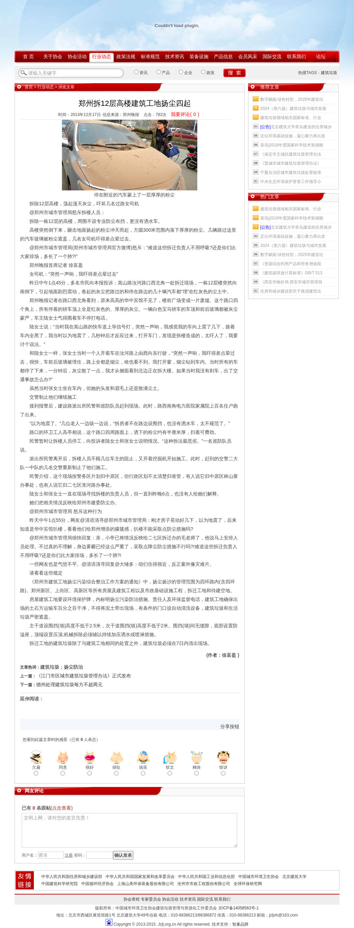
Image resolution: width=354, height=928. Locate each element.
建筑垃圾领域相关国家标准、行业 (290, 117)
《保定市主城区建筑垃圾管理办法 (290, 154)
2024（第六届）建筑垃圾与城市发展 (293, 108)
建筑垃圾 (329, 72)
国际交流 (272, 56)
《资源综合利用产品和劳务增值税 (290, 263)
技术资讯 (174, 56)
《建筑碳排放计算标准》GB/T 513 (291, 273)
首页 (29, 87)
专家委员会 (151, 899)
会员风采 (247, 56)
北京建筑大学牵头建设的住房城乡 (296, 126)
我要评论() (185, 114)
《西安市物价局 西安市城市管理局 (291, 282)
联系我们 (296, 56)
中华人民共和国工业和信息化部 (206, 876)
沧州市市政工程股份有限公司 (203, 883)
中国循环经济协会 (97, 883)
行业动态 (101, 56)
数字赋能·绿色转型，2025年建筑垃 (291, 99)
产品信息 (223, 56)
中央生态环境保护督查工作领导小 (290, 181)
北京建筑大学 (294, 876)
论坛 (321, 56)
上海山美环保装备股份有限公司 (145, 883)
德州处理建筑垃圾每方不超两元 (69, 684)
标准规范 (150, 56)
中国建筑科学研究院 (59, 883)
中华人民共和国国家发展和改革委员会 (140, 876)
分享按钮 (229, 726)
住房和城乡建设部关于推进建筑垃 (290, 291)
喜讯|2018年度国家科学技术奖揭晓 (291, 145)
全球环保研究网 (248, 883)
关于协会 (52, 56)
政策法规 (125, 56)
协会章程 (132, 899)
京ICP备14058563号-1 (238, 908)
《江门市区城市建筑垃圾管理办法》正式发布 (83, 675)
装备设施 (199, 56)
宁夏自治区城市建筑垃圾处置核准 (290, 172)
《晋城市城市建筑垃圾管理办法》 (290, 163)
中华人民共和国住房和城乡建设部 (71, 876)
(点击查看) (62, 808)
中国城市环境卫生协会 (258, 876)
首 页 (28, 56)
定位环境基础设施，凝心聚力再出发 (292, 136)
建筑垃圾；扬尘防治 (61, 667)
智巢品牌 (240, 924)
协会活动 (77, 56)
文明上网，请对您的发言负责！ (129, 830)
